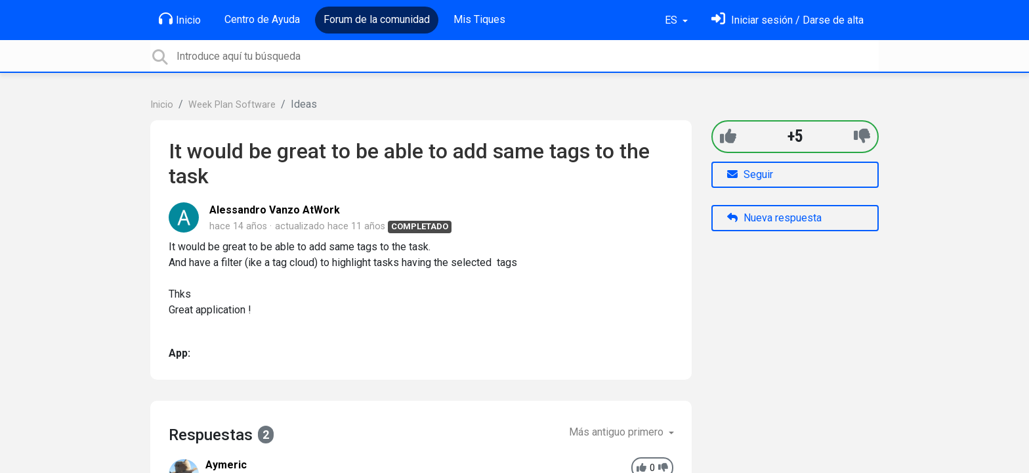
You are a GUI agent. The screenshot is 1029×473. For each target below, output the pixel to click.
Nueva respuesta (774, 218)
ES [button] (672, 20)
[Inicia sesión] (787, 20)
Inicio (180, 19)
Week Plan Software (232, 104)
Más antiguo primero (617, 432)
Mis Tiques (479, 19)
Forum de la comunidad (377, 19)
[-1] (862, 136)
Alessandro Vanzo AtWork (274, 210)
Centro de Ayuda (262, 19)
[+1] (728, 136)
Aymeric (226, 465)
